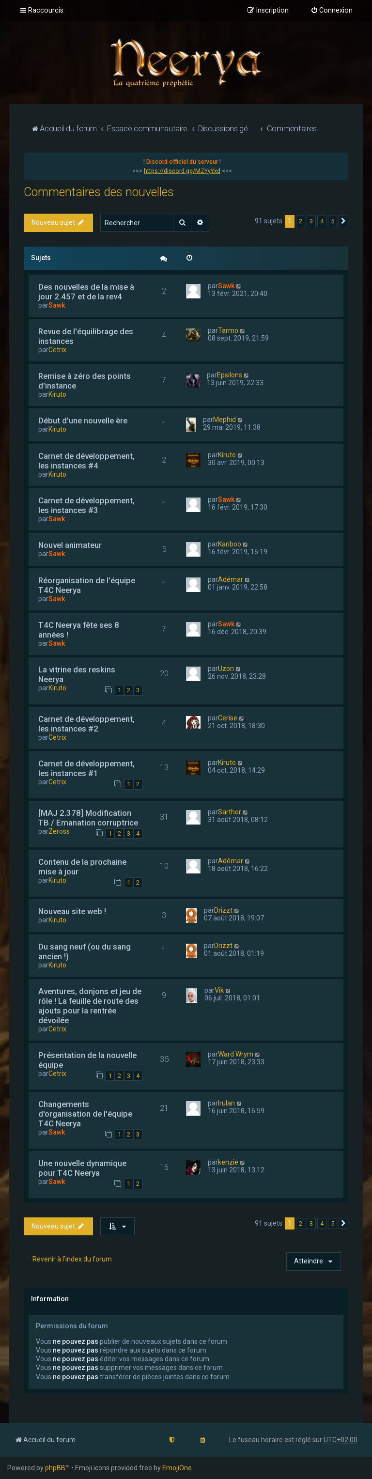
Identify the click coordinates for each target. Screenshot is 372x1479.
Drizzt (223, 910)
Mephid (224, 419)
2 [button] (300, 221)
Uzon (226, 668)
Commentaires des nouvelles (99, 192)
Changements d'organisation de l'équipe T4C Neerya (85, 1113)
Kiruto (57, 394)
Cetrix (57, 350)
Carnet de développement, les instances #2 (86, 723)
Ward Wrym (235, 1054)
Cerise (227, 718)
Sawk (56, 305)
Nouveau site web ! (72, 911)
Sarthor (229, 812)
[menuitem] (331, 10)
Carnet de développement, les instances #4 (86, 460)
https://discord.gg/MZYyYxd (182, 171)
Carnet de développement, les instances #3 (86, 505)
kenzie (228, 1162)
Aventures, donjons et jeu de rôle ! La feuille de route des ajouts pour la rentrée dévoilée (89, 1005)
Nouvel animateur (70, 545)
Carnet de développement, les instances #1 (86, 768)
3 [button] (311, 221)
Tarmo (228, 330)
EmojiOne (177, 1468)
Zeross (59, 831)
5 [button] (332, 221)
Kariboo (229, 544)
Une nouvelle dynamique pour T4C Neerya (82, 1168)
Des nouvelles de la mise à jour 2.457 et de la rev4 (86, 291)
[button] (343, 221)
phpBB (55, 1468)
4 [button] (322, 221)
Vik (219, 990)
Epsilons (229, 375)
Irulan (226, 1103)
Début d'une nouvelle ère (82, 420)
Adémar (230, 579)
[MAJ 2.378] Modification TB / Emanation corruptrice (88, 817)
